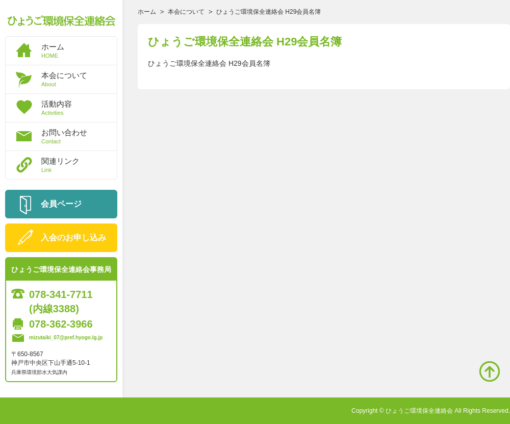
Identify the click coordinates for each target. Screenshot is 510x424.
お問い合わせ (79, 136)
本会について (79, 79)
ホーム (79, 50)
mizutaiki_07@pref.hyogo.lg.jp (66, 337)
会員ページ (61, 203)
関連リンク (79, 165)
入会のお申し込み (73, 237)
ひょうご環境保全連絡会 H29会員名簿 (209, 63)
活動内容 (79, 107)
